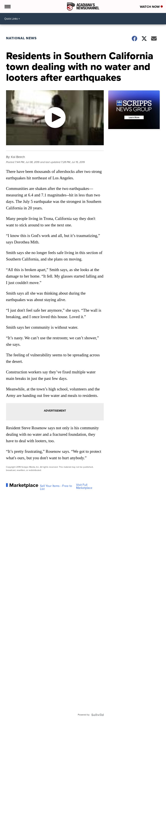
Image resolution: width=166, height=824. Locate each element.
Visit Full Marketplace (84, 486)
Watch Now (151, 6)
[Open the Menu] (7, 6)
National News (21, 38)
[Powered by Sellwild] (97, 714)
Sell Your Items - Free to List (56, 488)
